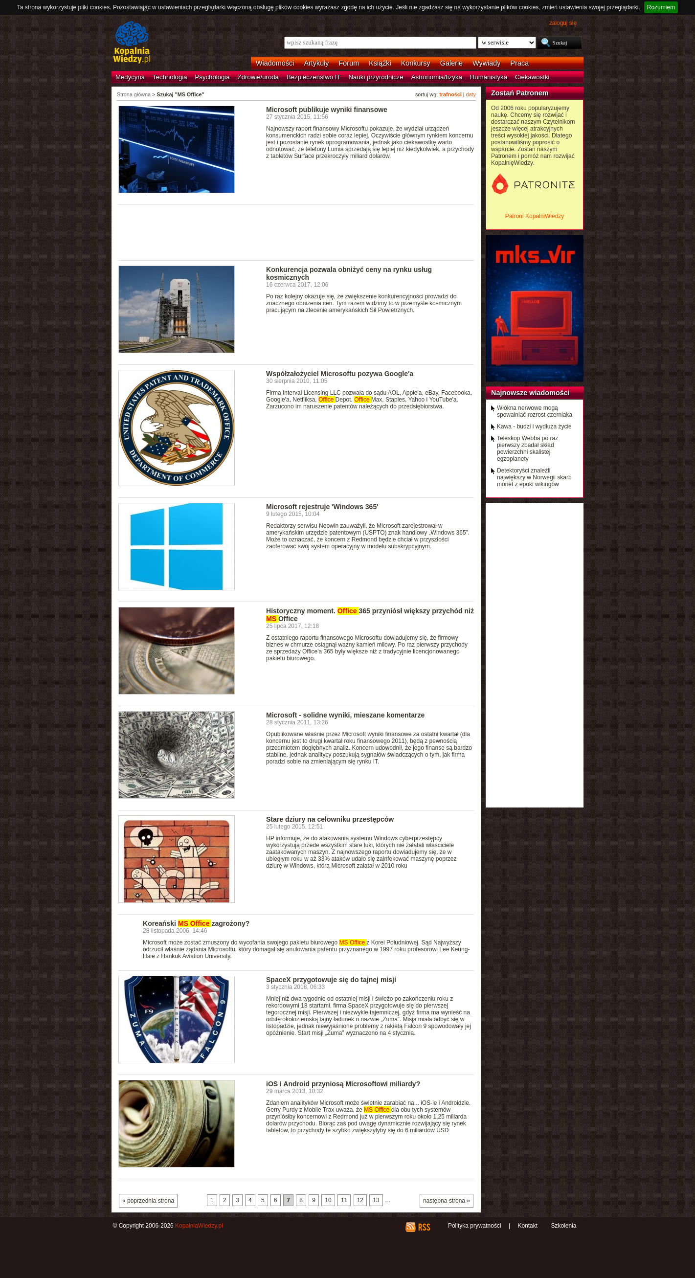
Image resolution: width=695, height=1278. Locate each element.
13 (376, 1200)
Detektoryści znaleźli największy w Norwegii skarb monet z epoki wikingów (534, 477)
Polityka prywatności (474, 1225)
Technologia (170, 77)
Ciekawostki (532, 77)
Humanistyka (488, 77)
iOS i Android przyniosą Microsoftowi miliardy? (343, 1084)
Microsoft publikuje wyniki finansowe (326, 109)
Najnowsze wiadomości (530, 393)
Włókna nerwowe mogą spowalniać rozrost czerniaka (534, 411)
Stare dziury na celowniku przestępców (330, 819)
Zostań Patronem (520, 93)
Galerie (451, 63)
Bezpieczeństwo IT (314, 77)
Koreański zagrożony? (196, 923)
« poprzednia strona (148, 1200)
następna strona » (446, 1200)
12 (360, 1200)
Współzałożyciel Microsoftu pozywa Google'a (339, 374)
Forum (349, 63)
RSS (423, 1227)
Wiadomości (275, 63)
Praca (520, 63)
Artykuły (316, 63)
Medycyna (130, 77)
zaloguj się (563, 23)
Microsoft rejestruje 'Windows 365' (322, 507)
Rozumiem (661, 7)
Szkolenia (563, 1225)
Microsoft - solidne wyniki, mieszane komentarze (345, 715)
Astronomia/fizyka (436, 77)
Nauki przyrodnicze (376, 77)
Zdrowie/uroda (258, 77)
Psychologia (212, 77)
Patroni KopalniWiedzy (534, 216)
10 (328, 1200)
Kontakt (527, 1225)
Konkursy (415, 63)
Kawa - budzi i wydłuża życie (534, 426)
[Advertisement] (296, 232)
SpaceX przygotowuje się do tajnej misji (331, 980)
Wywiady (486, 63)
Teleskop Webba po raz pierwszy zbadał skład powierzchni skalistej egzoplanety (527, 448)
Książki (380, 63)
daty (471, 94)
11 (344, 1200)
